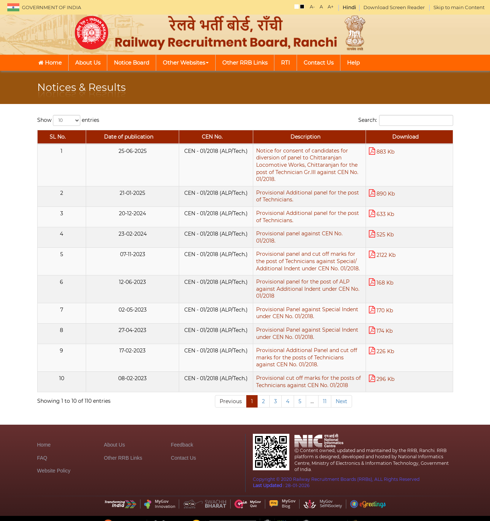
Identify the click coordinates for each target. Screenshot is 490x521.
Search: (405, 120)
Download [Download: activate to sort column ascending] (417, 144)
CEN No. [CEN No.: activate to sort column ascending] (119, 144)
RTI (285, 62)
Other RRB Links (244, 62)
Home (50, 62)
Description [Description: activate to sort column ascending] (263, 144)
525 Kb (405, 221)
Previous (231, 369)
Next (341, 369)
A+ (330, 6)
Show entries (68, 120)
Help (353, 62)
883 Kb (406, 158)
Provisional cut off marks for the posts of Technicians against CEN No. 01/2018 (246, 345)
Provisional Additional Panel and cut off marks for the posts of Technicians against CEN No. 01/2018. (263, 328)
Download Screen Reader (394, 7)
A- (312, 6)
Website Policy (54, 464)
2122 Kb (406, 242)
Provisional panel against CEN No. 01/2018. (201, 220)
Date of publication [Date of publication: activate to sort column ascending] (77, 140)
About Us (87, 62)
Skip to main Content (459, 7)
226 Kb (405, 325)
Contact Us (318, 62)
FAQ (42, 451)
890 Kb (406, 179)
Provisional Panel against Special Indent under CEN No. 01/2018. (228, 283)
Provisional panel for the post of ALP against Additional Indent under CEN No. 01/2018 (256, 262)
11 (325, 369)
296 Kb (406, 346)
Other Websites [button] (186, 62)
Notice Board (131, 62)
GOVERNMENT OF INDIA (51, 7)
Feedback (182, 438)
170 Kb (405, 283)
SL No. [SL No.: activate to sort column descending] (44, 140)
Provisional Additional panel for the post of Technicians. (218, 179)
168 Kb (405, 262)
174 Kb (405, 304)
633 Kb (405, 200)
